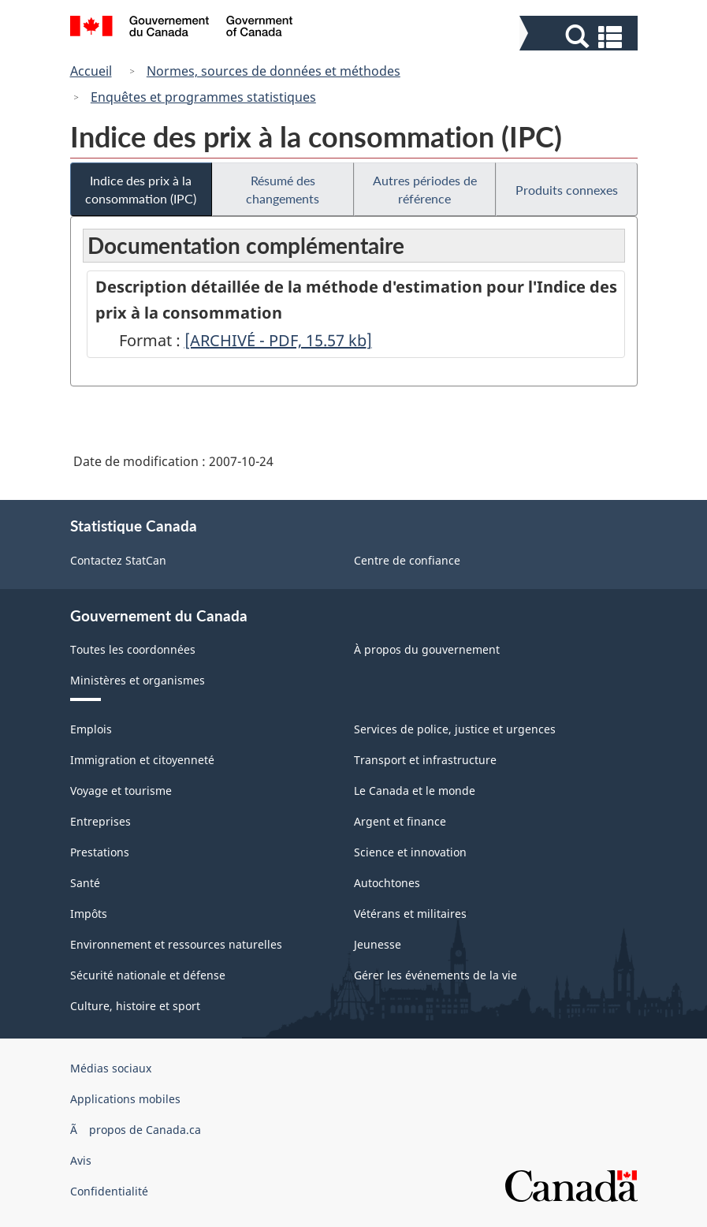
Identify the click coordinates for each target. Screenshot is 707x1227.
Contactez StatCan (118, 560)
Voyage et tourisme (121, 790)
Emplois (91, 729)
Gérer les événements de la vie (435, 975)
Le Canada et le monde (414, 790)
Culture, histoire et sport (135, 1005)
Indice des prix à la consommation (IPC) (140, 189)
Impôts (88, 913)
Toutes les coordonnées (132, 649)
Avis (80, 1160)
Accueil (91, 71)
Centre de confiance (407, 560)
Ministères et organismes (137, 680)
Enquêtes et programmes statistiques (203, 97)
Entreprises (100, 821)
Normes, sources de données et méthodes (273, 71)
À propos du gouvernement (427, 649)
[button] (580, 36)
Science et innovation (410, 852)
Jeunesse (377, 944)
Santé (85, 882)
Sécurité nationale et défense (147, 975)
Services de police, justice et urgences (455, 729)
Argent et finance (400, 821)
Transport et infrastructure (425, 759)
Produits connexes (566, 189)
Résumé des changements (282, 189)
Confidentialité (109, 1191)
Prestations (99, 852)
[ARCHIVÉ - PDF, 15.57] (278, 340)
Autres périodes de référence (425, 189)
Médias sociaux (110, 1068)
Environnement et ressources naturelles (176, 944)
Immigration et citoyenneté (142, 759)
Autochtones (387, 882)
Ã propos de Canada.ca (135, 1129)
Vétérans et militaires (410, 913)
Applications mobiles (125, 1098)
